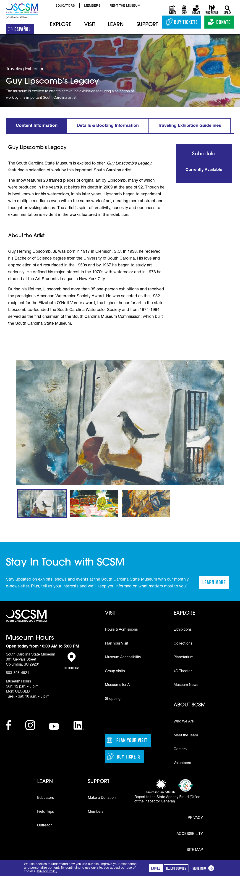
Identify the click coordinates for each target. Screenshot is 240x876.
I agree (155, 868)
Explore (60, 24)
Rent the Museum (125, 6)
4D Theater (183, 671)
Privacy (195, 818)
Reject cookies (176, 868)
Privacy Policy (47, 871)
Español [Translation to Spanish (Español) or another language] (21, 30)
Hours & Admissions (121, 630)
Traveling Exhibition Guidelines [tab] (189, 126)
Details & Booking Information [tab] (108, 126)
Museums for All (118, 685)
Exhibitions (183, 630)
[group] (120, 422)
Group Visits (115, 671)
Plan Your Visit (116, 644)
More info (204, 869)
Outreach (44, 826)
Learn (116, 24)
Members (92, 6)
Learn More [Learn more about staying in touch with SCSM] (215, 583)
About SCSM (190, 705)
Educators (65, 6)
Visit (89, 24)
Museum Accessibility (123, 657)
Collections (183, 644)
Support (147, 24)
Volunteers (182, 763)
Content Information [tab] (36, 126)
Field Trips (45, 812)
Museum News (186, 685)
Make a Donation (102, 798)
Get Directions (71, 661)
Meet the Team (186, 736)
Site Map (195, 850)
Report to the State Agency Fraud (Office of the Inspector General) (167, 800)
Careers (180, 749)
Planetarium (183, 657)
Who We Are (184, 722)
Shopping (112, 699)
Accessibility (190, 834)
